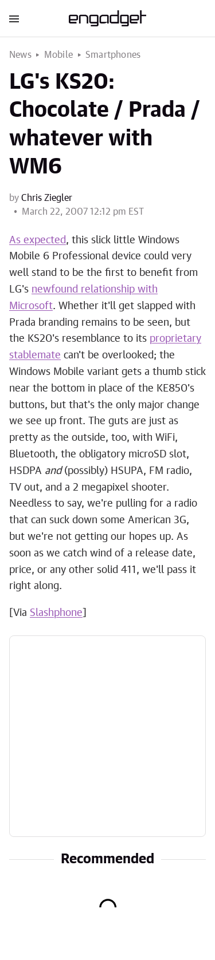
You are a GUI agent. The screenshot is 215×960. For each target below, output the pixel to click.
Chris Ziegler (46, 198)
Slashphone (56, 613)
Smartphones (112, 55)
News (20, 55)
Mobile (58, 55)
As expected (37, 240)
